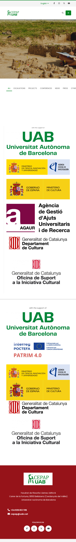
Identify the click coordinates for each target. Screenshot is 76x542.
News (57, 88)
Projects (32, 88)
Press (65, 88)
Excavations (19, 88)
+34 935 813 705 (17, 510)
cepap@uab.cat (17, 514)
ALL (9, 88)
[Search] (63, 13)
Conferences (46, 88)
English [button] (45, 3)
